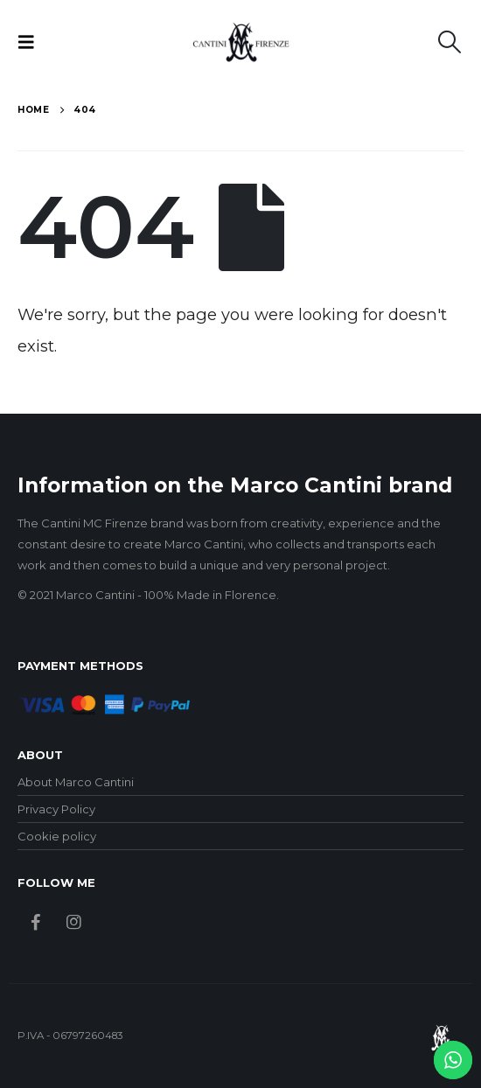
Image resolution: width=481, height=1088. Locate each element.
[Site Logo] (240, 41)
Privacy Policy (56, 809)
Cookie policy (56, 836)
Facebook (35, 921)
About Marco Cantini (75, 782)
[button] (31, 42)
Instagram (74, 921)
